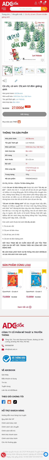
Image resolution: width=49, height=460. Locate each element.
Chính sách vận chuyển (10, 427)
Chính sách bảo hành (9, 438)
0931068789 (9, 345)
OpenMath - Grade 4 (10, 292)
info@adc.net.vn (11, 349)
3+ (26, 164)
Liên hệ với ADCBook (9, 390)
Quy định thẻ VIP (8, 419)
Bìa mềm (16, 102)
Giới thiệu (5, 375)
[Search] (44, 9)
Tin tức (4, 382)
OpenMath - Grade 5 (34, 292)
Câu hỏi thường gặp (9, 442)
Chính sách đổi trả (8, 431)
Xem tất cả (24, 307)
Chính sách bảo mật (9, 423)
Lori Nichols (20, 99)
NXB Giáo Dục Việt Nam (22, 96)
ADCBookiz (18, 93)
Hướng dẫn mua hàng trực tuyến (14, 415)
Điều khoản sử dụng (9, 379)
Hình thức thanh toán (9, 435)
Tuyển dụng (6, 386)
